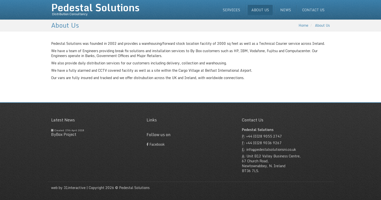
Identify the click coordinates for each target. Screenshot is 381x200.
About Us (322, 25)
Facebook (155, 144)
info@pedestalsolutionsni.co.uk (271, 149)
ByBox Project (63, 134)
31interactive (75, 187)
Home (303, 25)
